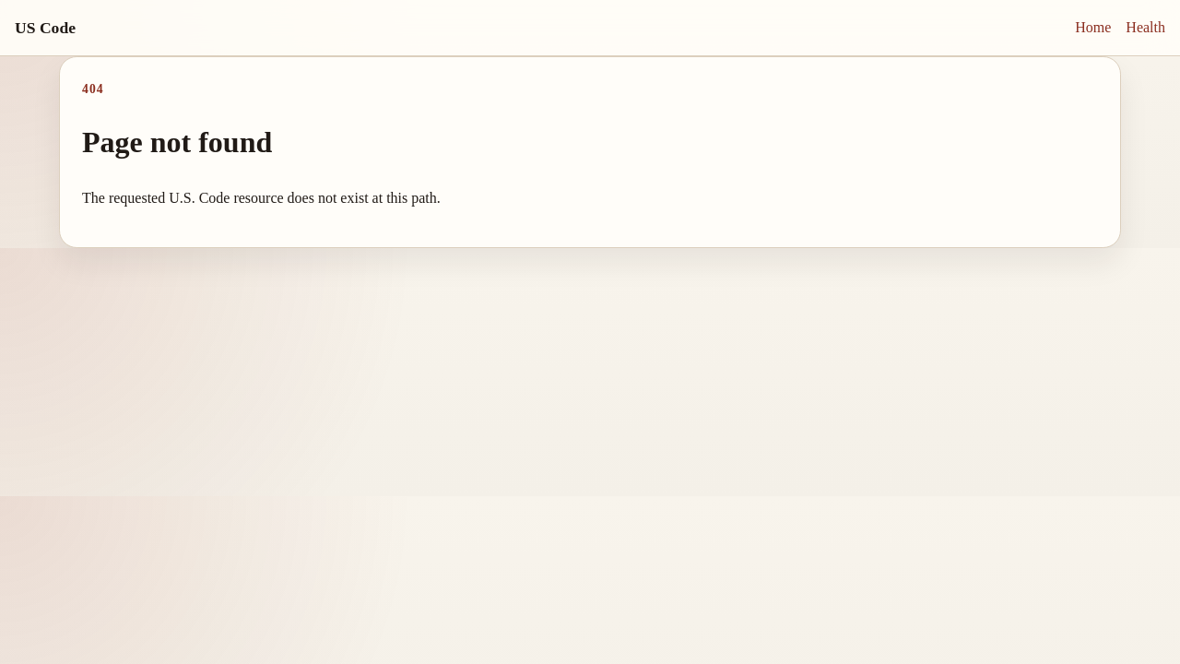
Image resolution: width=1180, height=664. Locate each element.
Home (1093, 27)
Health (1145, 27)
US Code (45, 27)
